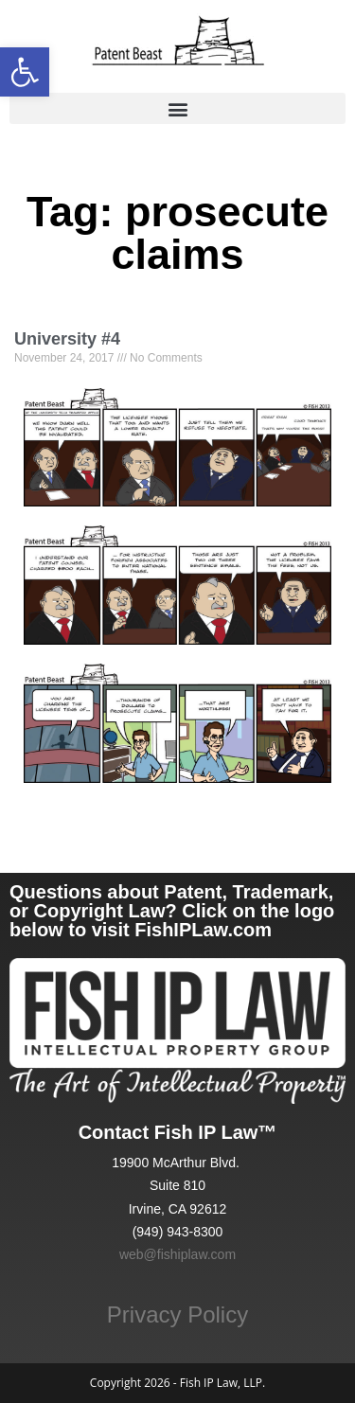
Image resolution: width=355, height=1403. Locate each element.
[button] (177, 108)
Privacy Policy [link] (177, 1314)
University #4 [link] (67, 338)
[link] (24, 72)
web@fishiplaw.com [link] (177, 1254)
